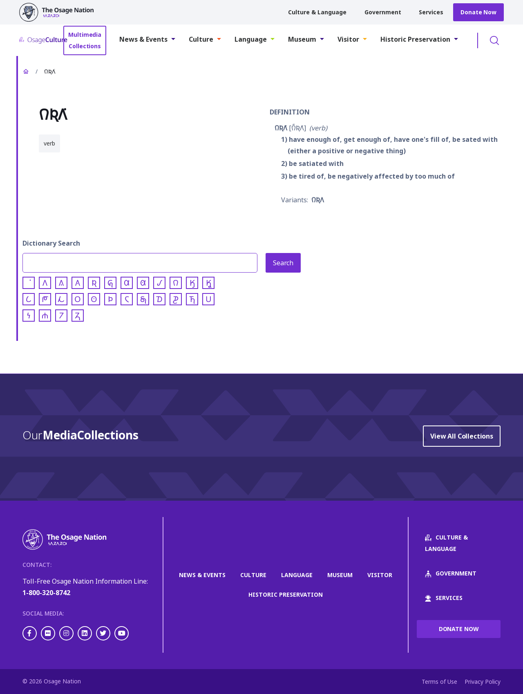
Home (26, 71)
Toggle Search (494, 40)
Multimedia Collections (84, 40)
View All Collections (461, 436)
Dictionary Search (51, 243)
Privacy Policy (483, 681)
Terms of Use (439, 681)
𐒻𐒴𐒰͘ (281, 127)
